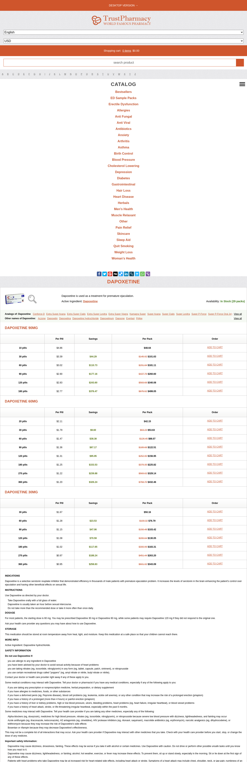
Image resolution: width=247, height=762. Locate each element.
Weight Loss (123, 252)
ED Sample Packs (123, 98)
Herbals (123, 203)
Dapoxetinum (107, 318)
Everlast (130, 318)
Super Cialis (168, 314)
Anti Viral (123, 122)
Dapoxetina (65, 318)
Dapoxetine (90, 301)
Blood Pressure (123, 159)
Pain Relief (123, 227)
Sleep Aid (123, 240)
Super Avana (154, 314)
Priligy (139, 318)
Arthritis (123, 141)
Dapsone (120, 318)
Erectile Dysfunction (124, 104)
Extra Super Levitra (97, 314)
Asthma (123, 147)
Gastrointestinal (123, 184)
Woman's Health (123, 258)
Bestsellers (123, 91)
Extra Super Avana (56, 314)
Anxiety (123, 135)
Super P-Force (198, 314)
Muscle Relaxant (123, 215)
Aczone (42, 318)
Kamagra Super (137, 314)
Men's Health (123, 209)
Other (123, 221)
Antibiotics (124, 129)
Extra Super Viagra (118, 314)
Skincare (123, 233)
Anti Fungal (123, 116)
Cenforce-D (39, 314)
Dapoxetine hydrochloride (85, 318)
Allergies (123, 110)
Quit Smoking (123, 246)
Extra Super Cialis (76, 314)
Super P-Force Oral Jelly (220, 314)
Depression (123, 172)
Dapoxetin (52, 318)
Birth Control (123, 153)
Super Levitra (183, 314)
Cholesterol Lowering (123, 166)
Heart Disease (123, 196)
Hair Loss (124, 190)
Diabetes (123, 178)
